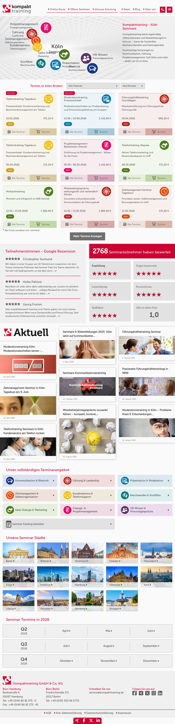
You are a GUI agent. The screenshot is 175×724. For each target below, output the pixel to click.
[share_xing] (76, 721)
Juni (151, 630)
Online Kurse (56, 9)
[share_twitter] (91, 721)
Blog (136, 9)
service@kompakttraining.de (106, 692)
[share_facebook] (84, 721)
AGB (47, 713)
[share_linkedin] (98, 721)
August (108, 646)
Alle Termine (16, 132)
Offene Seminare (79, 9)
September (151, 646)
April (66, 630)
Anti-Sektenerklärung (68, 713)
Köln (10, 124)
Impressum (123, 713)
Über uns (149, 9)
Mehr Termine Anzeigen (87, 236)
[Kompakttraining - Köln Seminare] (162, 10)
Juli (66, 646)
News (126, 9)
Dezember (151, 661)
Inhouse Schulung (104, 9)
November (109, 661)
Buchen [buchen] (43, 132)
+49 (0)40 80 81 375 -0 (22, 700)
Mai (109, 630)
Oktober (66, 661)
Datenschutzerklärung (98, 713)
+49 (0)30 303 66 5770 (65, 700)
